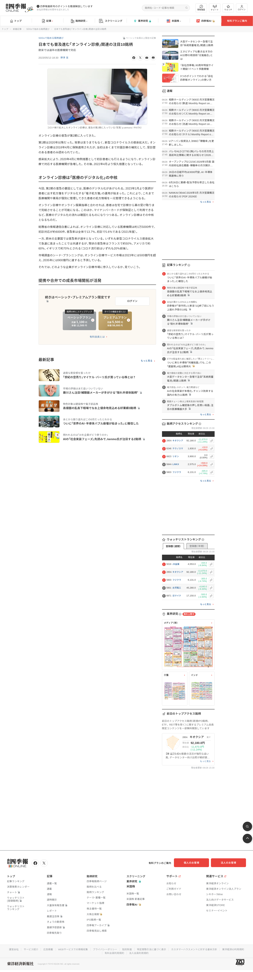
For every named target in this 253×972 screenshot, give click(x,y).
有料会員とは (97, 335)
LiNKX (176, 464)
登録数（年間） (196, 546)
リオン (176, 456)
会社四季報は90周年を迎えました (53, 9)
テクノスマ (178, 448)
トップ (16, 20)
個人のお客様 (195, 862)
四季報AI (205, 21)
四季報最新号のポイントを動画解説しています (66, 6)
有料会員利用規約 (114, 952)
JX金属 (176, 564)
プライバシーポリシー (104, 948)
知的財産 (127, 948)
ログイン (242, 8)
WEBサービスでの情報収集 (71, 948)
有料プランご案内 (237, 20)
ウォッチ (228, 8)
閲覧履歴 (201, 8)
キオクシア (178, 440)
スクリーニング (110, 21)
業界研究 (142, 21)
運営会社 (11, 948)
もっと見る (147, 359)
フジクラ (177, 472)
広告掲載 (46, 948)
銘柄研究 (79, 21)
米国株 (174, 21)
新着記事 (17, 29)
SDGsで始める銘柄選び (37, 29)
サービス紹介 (28, 948)
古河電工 (177, 588)
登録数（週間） (173, 546)
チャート (215, 8)
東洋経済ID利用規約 (236, 948)
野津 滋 (64, 57)
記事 (47, 21)
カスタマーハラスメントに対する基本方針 (196, 948)
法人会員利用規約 (139, 952)
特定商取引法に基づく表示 (152, 948)
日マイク (177, 595)
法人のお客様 (230, 862)
